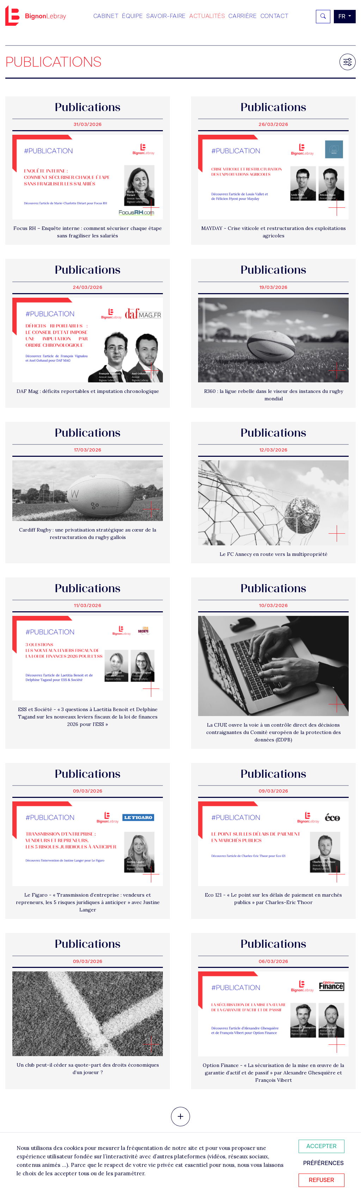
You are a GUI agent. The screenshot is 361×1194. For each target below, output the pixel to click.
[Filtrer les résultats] (347, 62)
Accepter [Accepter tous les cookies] (321, 1146)
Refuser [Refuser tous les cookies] (321, 1180)
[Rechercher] (323, 16)
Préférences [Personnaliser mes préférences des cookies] (323, 1163)
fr (342, 16)
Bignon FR (35, 15)
